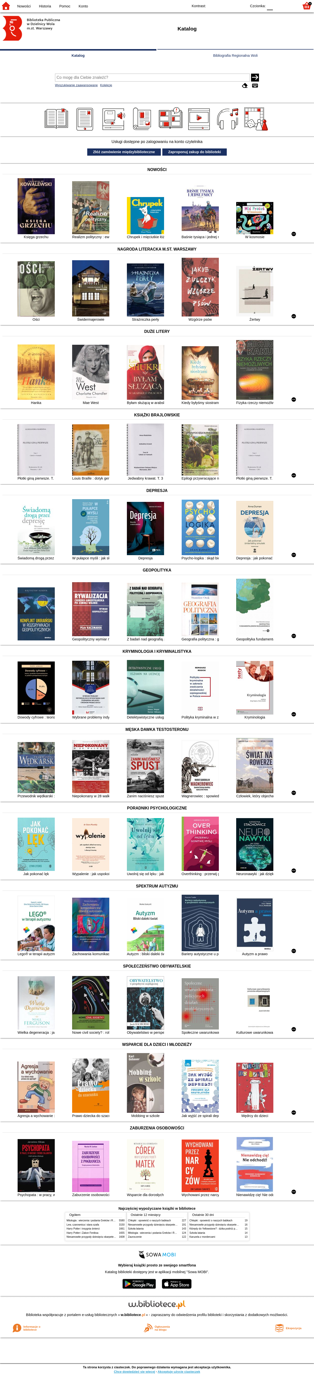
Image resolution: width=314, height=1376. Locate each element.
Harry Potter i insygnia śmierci (83, 1228)
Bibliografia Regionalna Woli (235, 55)
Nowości (24, 6)
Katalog (78, 55)
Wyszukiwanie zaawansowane (76, 85)
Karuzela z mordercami (202, 1236)
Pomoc (64, 6)
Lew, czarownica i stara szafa (83, 1224)
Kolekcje (106, 85)
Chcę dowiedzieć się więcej (134, 1372)
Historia (45, 6)
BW (221, 5)
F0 (269, 5)
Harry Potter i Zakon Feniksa (82, 1233)
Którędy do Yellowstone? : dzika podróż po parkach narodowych (225, 1228)
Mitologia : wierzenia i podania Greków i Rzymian (94, 1220)
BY (241, 5)
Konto (83, 6)
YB (231, 5)
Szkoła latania (136, 1228)
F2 (289, 5)
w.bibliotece (133, 1315)
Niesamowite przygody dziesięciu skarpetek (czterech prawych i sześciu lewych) (111, 1236)
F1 (278, 5)
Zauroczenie (135, 1236)
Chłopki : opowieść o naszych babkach (149, 1220)
